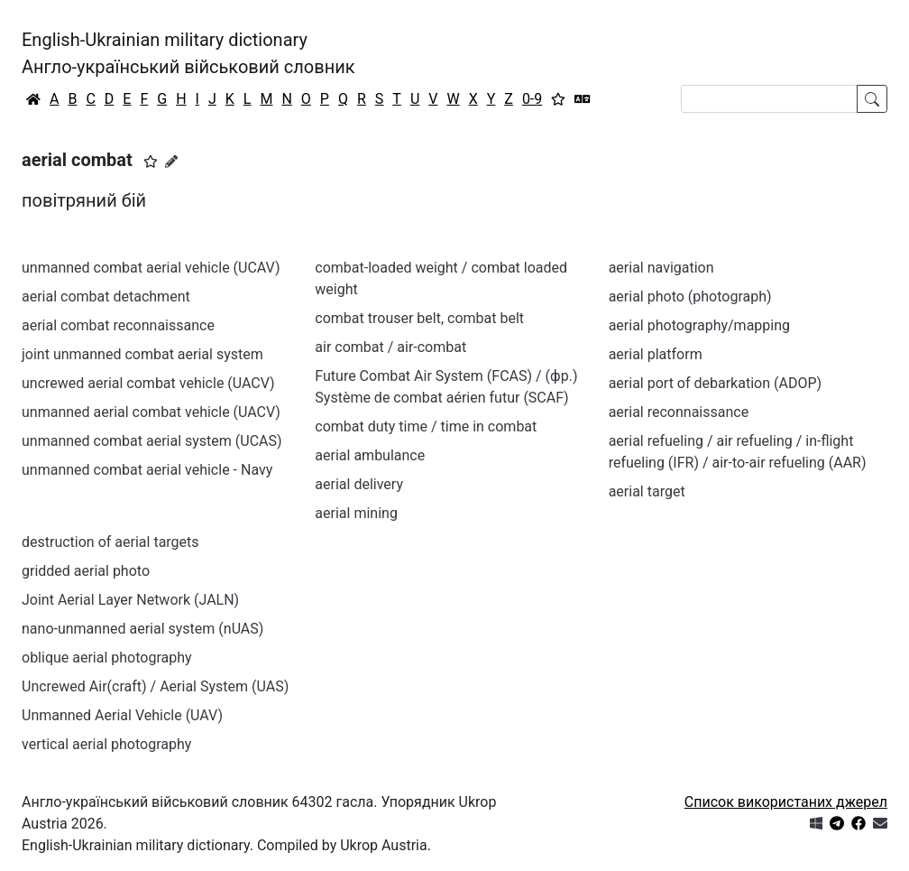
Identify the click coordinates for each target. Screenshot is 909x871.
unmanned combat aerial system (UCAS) (152, 440)
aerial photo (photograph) (690, 296)
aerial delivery (359, 484)
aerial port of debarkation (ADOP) (715, 383)
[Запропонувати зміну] (171, 161)
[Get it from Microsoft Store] (816, 823)
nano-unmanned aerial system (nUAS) (142, 628)
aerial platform (655, 354)
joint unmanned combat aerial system (142, 354)
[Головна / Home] (33, 99)
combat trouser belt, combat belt (419, 318)
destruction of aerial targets (110, 542)
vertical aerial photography (106, 744)
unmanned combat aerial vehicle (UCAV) (151, 267)
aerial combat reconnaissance (118, 325)
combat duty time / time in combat (426, 426)
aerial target (647, 491)
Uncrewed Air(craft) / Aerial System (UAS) (155, 686)
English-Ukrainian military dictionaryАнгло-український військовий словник (188, 53)
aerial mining (356, 513)
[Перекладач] (582, 99)
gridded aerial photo (86, 570)
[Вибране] (558, 99)
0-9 (532, 98)
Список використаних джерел (785, 802)
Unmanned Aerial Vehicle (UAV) (122, 715)
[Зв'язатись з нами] (880, 823)
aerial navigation (661, 267)
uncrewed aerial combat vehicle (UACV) (148, 383)
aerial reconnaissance (679, 412)
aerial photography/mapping (699, 325)
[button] (150, 161)
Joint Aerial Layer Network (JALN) (130, 599)
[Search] (769, 99)
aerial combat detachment (106, 296)
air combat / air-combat (390, 347)
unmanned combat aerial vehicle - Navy (147, 469)
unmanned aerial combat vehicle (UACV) (151, 412)
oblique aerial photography (107, 657)
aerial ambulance (370, 455)
